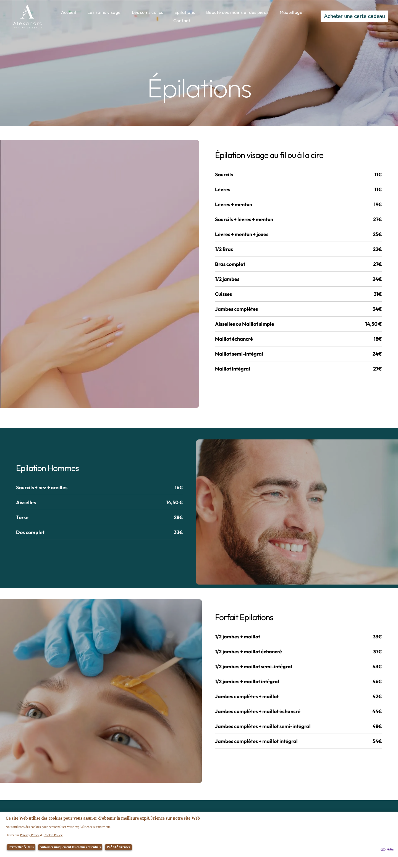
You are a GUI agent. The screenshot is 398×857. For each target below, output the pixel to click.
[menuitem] (69, 12)
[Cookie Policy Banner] (199, 834)
